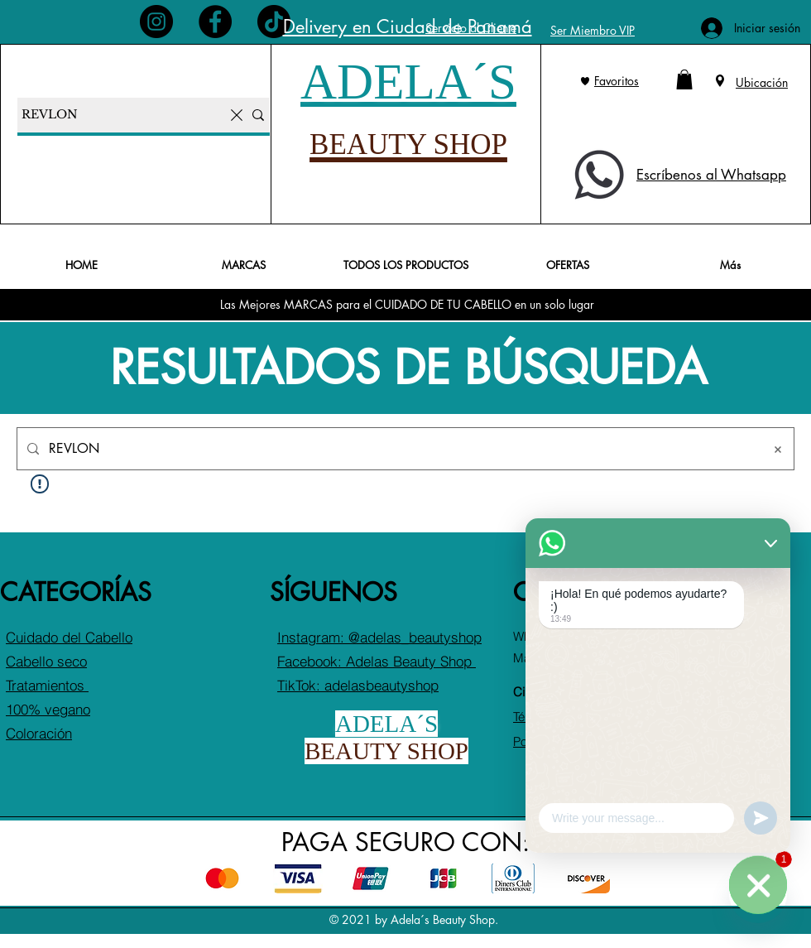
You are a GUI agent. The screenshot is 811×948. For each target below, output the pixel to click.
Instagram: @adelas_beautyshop (379, 637)
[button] (684, 79)
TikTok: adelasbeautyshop (358, 685)
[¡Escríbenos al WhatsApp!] (758, 894)
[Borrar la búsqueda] (236, 115)
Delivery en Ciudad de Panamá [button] (407, 26)
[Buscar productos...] (121, 115)
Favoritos (616, 81)
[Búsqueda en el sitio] (400, 448)
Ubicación (762, 82)
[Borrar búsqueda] (778, 448)
